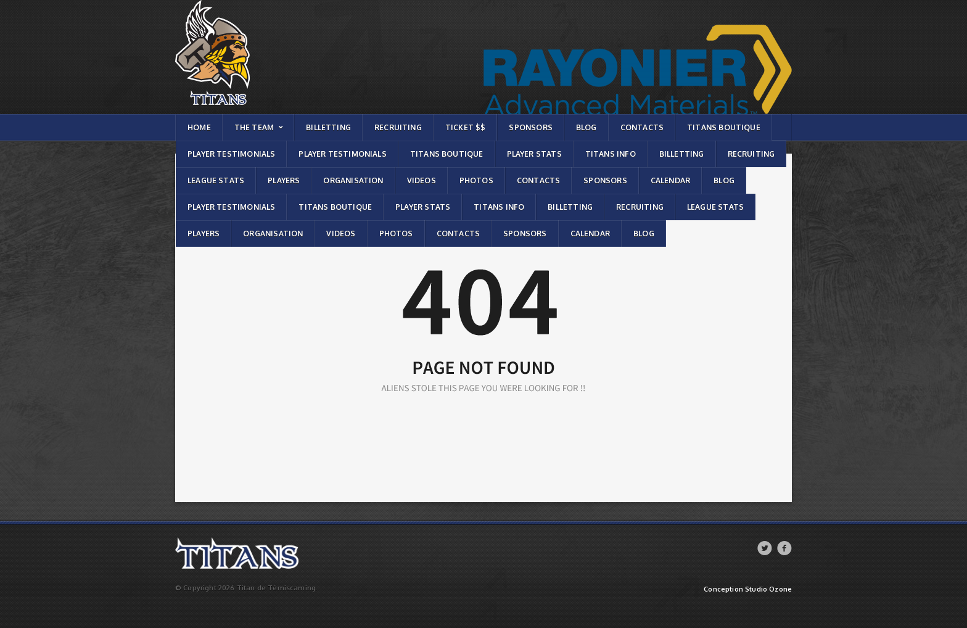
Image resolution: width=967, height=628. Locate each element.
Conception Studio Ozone (748, 589)
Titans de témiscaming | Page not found (242, 3)
